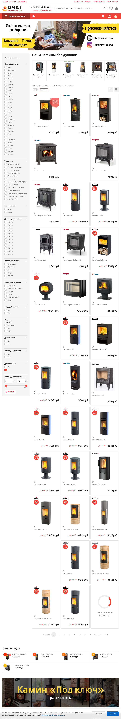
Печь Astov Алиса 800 (99, 349)
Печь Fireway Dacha (40, 260)
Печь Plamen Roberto (99, 305)
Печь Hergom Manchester (42, 215)
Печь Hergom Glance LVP (71, 305)
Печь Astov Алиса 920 (41, 126)
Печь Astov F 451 (39, 440)
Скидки (5, 2)
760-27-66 (38, 6)
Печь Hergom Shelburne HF (72, 260)
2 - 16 (106, 635)
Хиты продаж (22, 2)
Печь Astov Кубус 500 (99, 260)
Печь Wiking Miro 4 (98, 484)
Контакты (87, 2)
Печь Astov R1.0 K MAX (70, 529)
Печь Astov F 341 (68, 349)
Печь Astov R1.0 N (40, 484)
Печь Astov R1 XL (69, 440)
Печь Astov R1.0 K (40, 394)
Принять (112, 714)
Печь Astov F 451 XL (99, 440)
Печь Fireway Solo (98, 395)
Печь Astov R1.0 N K (69, 484)
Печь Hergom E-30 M (99, 171)
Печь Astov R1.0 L (69, 618)
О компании (78, 2)
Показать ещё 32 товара (104, 614)
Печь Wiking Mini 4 (98, 126)
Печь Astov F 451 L (40, 529)
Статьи (108, 2)
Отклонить (99, 714)
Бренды (115, 2)
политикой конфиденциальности (52, 715)
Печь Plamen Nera (69, 394)
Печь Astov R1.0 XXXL (99, 529)
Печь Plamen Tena (40, 171)
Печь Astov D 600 (39, 305)
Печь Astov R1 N (97, 215)
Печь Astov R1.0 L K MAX (100, 574)
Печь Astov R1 (68, 215)
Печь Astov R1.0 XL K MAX (42, 618)
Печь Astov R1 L (68, 574)
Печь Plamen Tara (69, 126)
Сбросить (10, 392)
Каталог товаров (98, 2)
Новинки (12, 2)
